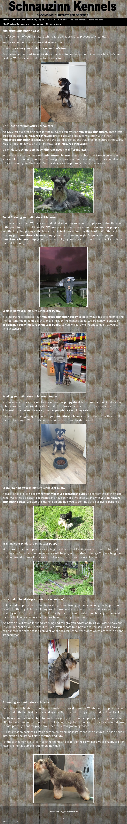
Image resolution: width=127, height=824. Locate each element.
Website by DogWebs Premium (63, 811)
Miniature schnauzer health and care (86, 20)
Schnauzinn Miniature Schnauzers (20, 822)
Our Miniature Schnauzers (16, 24)
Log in (63, 817)
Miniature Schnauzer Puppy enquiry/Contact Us (33, 20)
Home (6, 20)
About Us (62, 20)
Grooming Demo (53, 24)
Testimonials (37, 24)
